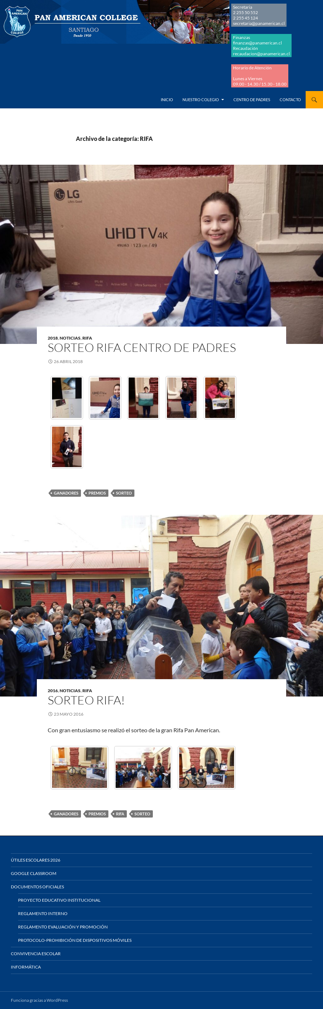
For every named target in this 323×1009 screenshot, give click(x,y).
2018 (53, 338)
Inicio (167, 99)
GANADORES (66, 493)
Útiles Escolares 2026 (35, 860)
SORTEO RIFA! (86, 700)
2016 (53, 690)
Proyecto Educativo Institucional (59, 900)
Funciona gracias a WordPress (39, 1000)
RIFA (87, 338)
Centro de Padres (251, 99)
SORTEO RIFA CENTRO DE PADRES (142, 347)
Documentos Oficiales (37, 886)
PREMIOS (97, 493)
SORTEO (124, 493)
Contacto (290, 99)
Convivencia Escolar (36, 953)
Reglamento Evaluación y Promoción (63, 927)
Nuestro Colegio (200, 99)
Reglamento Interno (43, 913)
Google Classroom (33, 873)
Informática (26, 967)
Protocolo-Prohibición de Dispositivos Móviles (75, 940)
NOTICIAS (70, 338)
